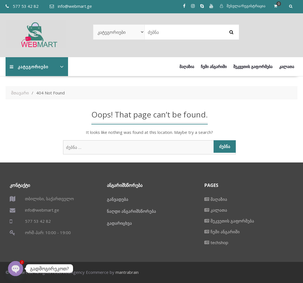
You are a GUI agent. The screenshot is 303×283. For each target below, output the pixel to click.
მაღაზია (186, 66)
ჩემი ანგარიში (214, 66)
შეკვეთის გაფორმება (252, 66)
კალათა (286, 66)
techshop (219, 242)
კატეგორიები (29, 66)
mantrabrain (127, 272)
